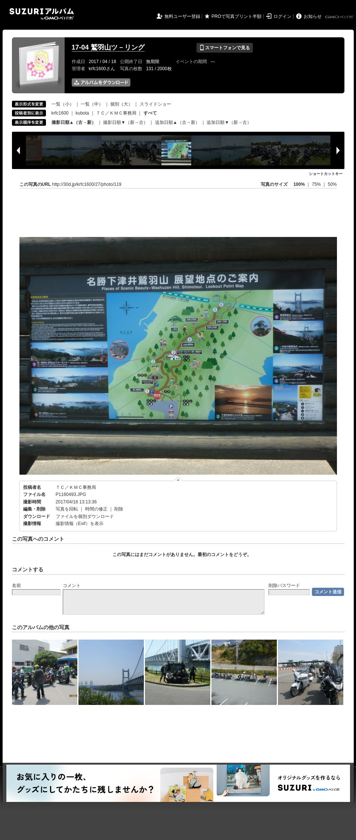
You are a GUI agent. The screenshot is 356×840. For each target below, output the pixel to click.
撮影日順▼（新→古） (125, 122)
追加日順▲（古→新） (177, 122)
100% (299, 184)
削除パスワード (284, 585)
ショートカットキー (326, 174)
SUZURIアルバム (42, 14)
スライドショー (155, 104)
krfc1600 (60, 113)
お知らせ (313, 16)
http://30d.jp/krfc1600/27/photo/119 (86, 184)
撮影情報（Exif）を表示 (79, 523)
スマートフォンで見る (224, 48)
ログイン (282, 16)
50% (332, 184)
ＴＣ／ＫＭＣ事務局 (116, 113)
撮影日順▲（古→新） (74, 122)
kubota (82, 113)
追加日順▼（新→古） (229, 122)
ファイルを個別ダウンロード (85, 516)
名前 (16, 585)
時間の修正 (96, 509)
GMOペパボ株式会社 (340, 17)
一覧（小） (63, 104)
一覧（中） (92, 104)
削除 (118, 509)
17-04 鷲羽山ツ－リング (108, 47)
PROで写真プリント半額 (236, 16)
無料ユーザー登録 (182, 16)
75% (317, 184)
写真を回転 (67, 509)
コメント (72, 585)
